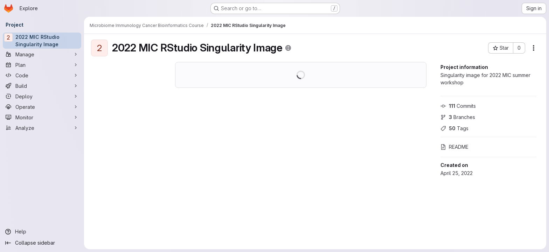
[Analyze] (42, 128)
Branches (457, 117)
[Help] (42, 232)
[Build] (42, 86)
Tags (454, 128)
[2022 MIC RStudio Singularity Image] (42, 41)
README (454, 147)
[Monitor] (42, 117)
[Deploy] (42, 96)
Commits (458, 106)
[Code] (42, 75)
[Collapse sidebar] (42, 243)
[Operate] (42, 107)
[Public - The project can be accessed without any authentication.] (288, 48)
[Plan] (42, 65)
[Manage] (42, 54)
